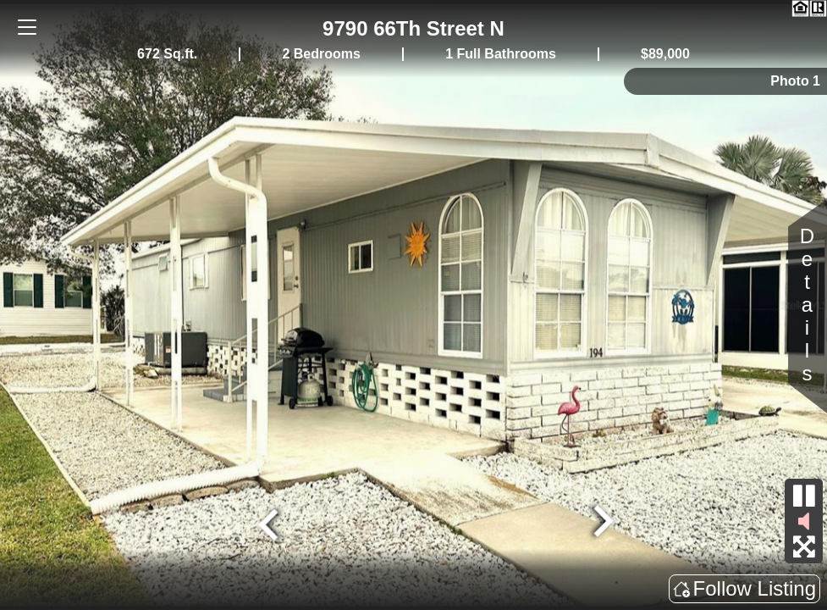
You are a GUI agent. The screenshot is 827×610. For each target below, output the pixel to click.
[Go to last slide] (270, 522)
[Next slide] (601, 522)
